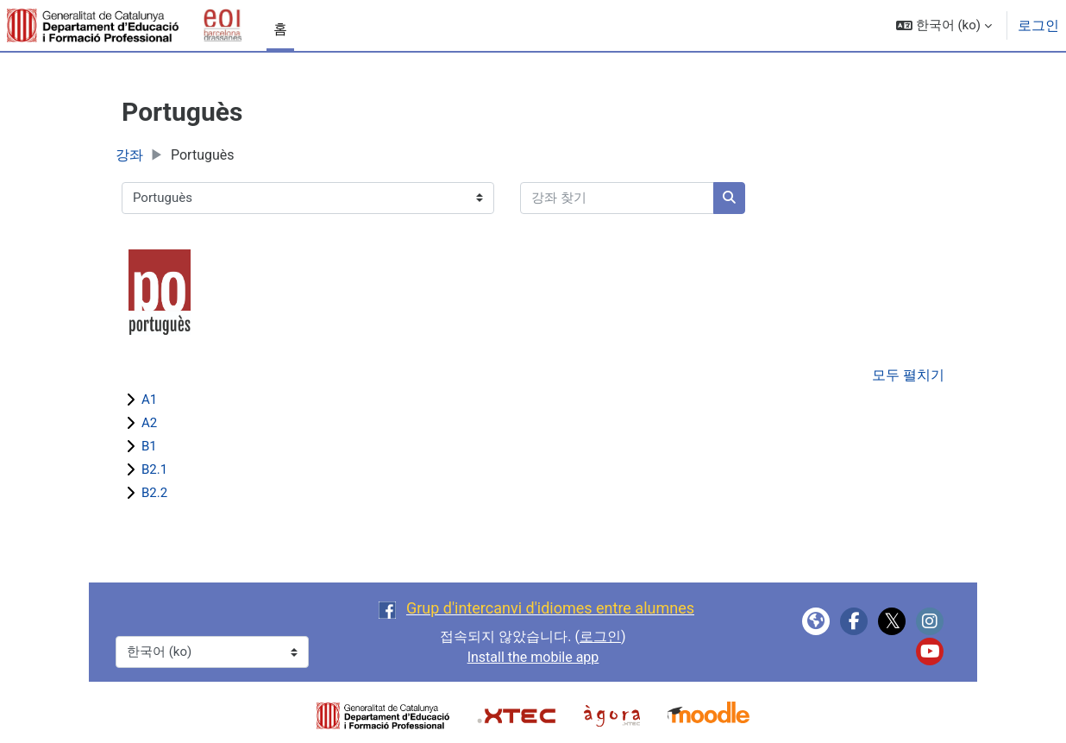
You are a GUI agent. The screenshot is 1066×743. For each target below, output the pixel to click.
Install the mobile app (533, 657)
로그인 (1038, 25)
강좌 (129, 155)
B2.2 (154, 493)
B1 (149, 446)
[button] (944, 25)
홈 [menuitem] (280, 29)
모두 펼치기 (908, 375)
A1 (149, 399)
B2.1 (154, 469)
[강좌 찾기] (617, 198)
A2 (149, 423)
